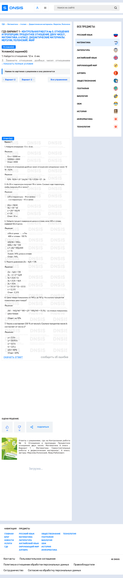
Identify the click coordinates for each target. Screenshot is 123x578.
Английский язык (97, 58)
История (97, 111)
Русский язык (97, 35)
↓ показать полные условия (17, 63)
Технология (97, 127)
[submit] (116, 8)
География (97, 88)
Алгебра (97, 73)
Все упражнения (59, 79)
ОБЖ (97, 104)
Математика (97, 42)
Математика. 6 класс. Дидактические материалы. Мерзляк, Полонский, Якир (33, 39)
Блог (6, 537)
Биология (97, 96)
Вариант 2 (10, 79)
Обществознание (97, 81)
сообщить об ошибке (54, 357)
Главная (8, 534)
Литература (97, 50)
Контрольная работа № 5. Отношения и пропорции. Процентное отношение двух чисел (35, 33)
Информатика (97, 119)
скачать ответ (13, 357)
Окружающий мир (97, 65)
